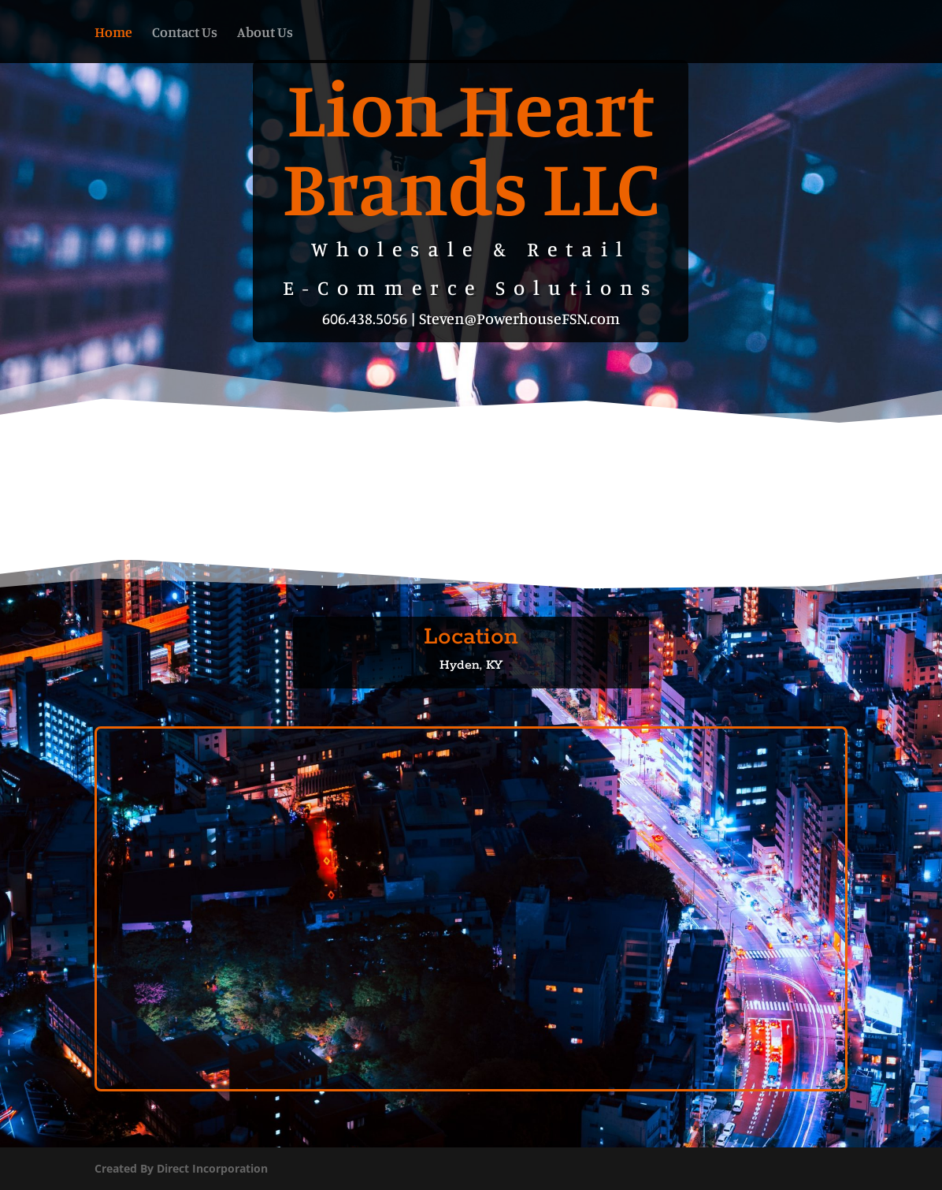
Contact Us (184, 33)
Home (113, 33)
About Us (265, 33)
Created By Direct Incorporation (181, 1168)
